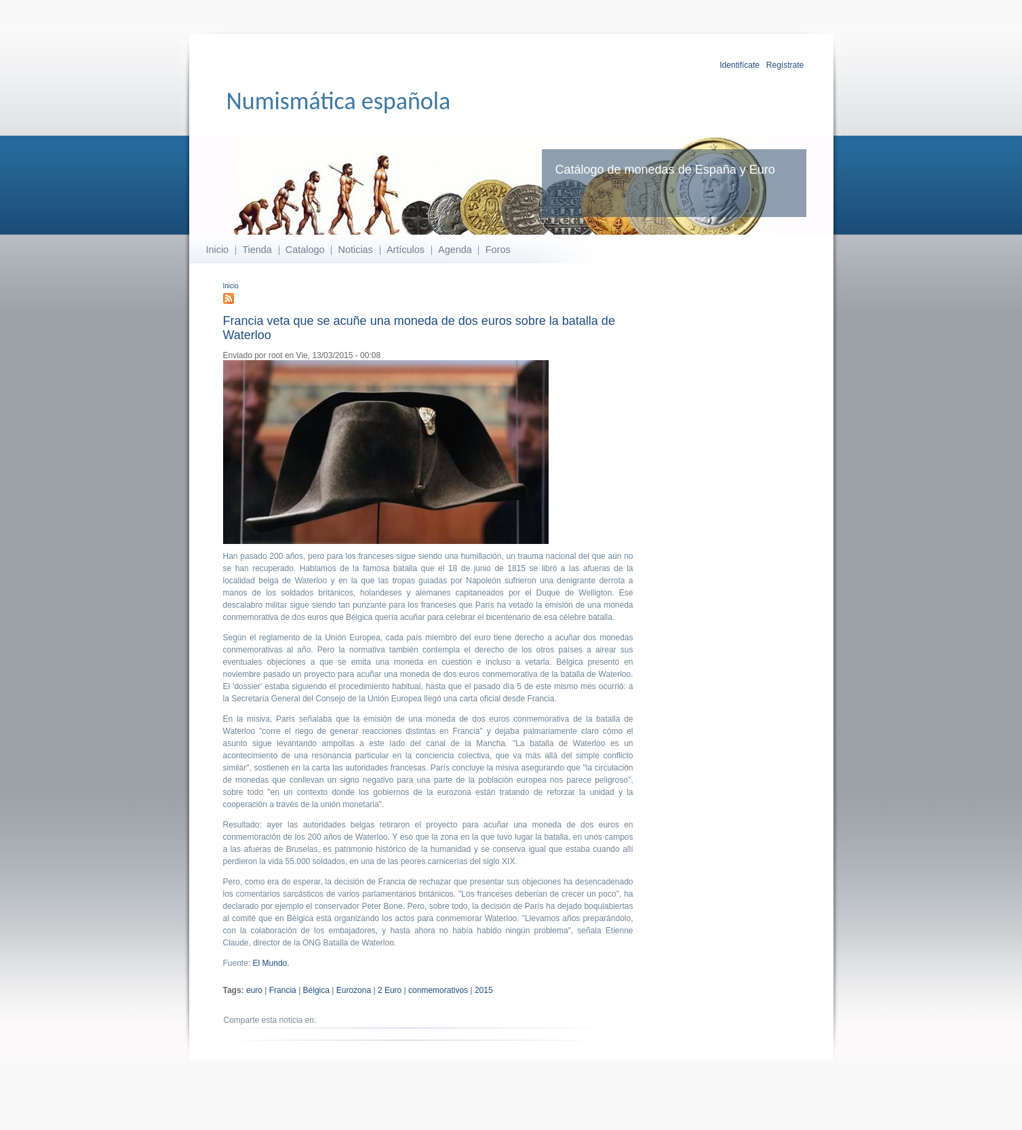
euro (254, 990)
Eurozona (353, 990)
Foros (498, 249)
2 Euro (389, 990)
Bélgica (316, 990)
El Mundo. (271, 963)
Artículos (406, 249)
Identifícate (740, 65)
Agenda (455, 249)
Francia (282, 990)
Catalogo (305, 249)
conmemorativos (438, 990)
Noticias (355, 249)
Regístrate (785, 65)
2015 (484, 990)
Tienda (256, 249)
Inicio (217, 249)
